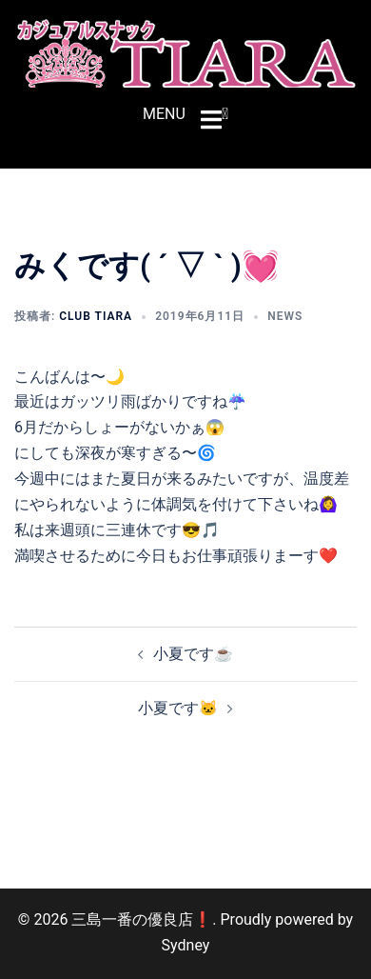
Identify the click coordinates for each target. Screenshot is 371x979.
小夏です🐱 (178, 708)
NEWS (285, 316)
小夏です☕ (193, 654)
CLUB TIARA (95, 316)
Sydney (186, 945)
